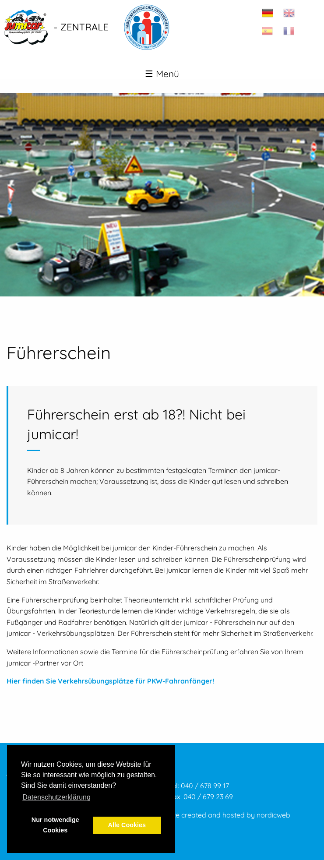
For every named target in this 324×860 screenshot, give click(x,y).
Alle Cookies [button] (127, 824)
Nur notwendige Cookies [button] (55, 825)
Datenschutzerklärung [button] (56, 797)
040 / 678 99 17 (205, 785)
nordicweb (273, 815)
